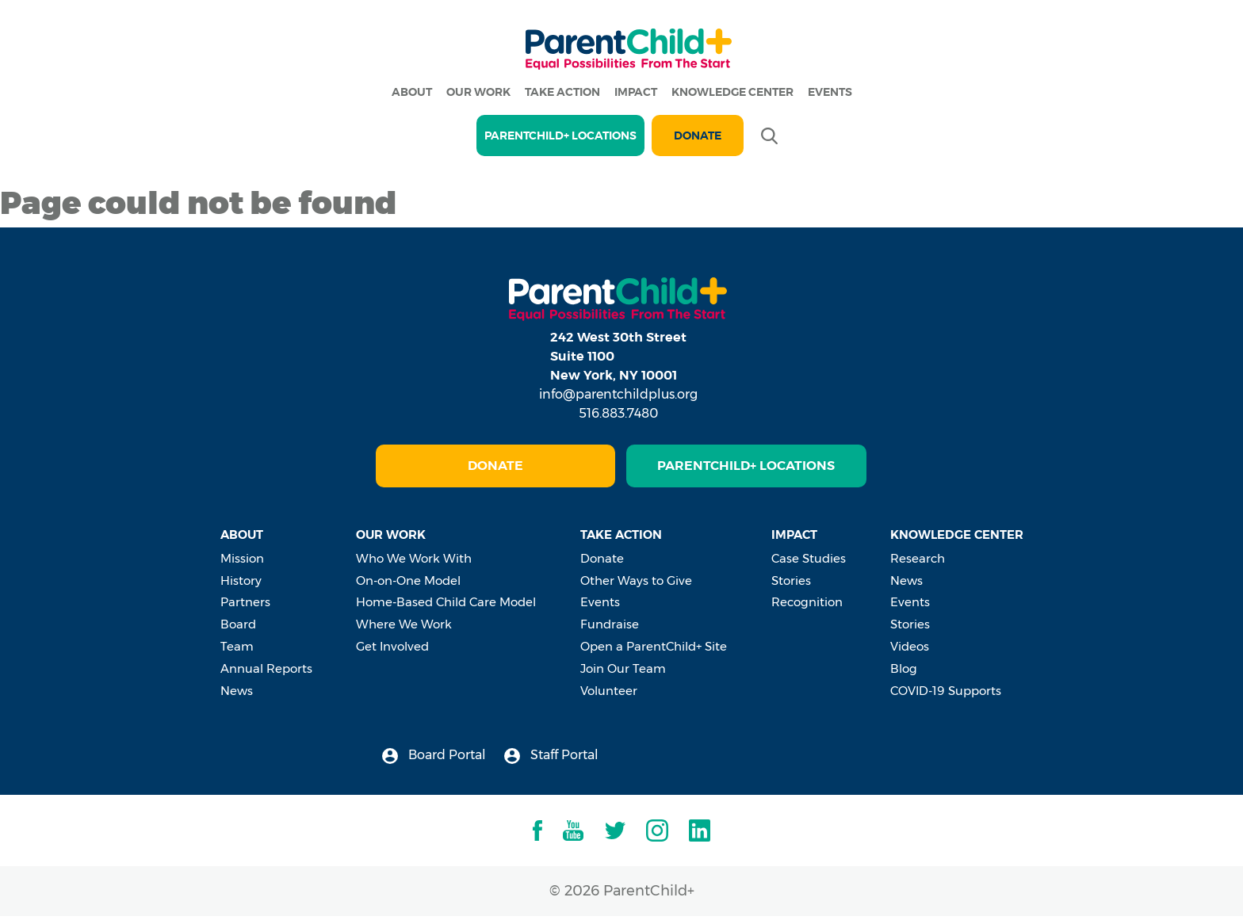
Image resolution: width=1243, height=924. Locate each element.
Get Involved (392, 646)
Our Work (478, 92)
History (241, 580)
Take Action (562, 92)
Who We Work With (414, 558)
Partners (245, 601)
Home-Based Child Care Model (446, 601)
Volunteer (608, 690)
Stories (791, 580)
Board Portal (434, 755)
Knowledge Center (732, 92)
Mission (242, 558)
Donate (697, 135)
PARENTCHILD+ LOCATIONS (560, 135)
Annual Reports (266, 668)
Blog (903, 668)
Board (238, 624)
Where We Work (404, 624)
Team (237, 646)
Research (917, 558)
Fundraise (609, 624)
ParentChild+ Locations (746, 465)
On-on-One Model (408, 580)
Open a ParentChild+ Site (653, 646)
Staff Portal (551, 755)
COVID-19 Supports (945, 690)
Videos (909, 646)
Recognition (807, 601)
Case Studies (808, 558)
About (412, 92)
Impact (635, 92)
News (236, 690)
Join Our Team (623, 668)
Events (830, 92)
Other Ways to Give (636, 580)
